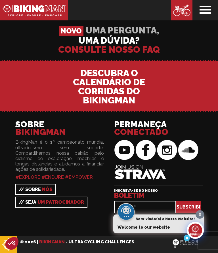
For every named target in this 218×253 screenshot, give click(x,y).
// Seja (51, 202)
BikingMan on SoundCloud (188, 150)
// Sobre (36, 189)
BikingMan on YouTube (124, 150)
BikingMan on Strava (137, 168)
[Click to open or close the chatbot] (195, 230)
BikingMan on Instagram (167, 150)
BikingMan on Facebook (145, 150)
